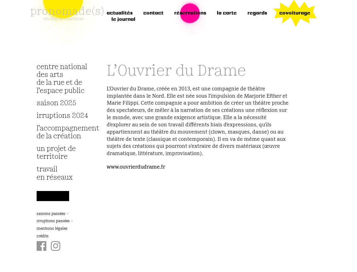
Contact (153, 13)
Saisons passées (53, 214)
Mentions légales (52, 229)
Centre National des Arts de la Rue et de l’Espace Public (62, 79)
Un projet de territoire (56, 153)
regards (257, 13)
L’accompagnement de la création (64, 132)
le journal (123, 19)
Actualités (120, 13)
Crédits (43, 236)
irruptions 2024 (62, 116)
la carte (227, 13)
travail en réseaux (55, 173)
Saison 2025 (56, 103)
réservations (190, 13)
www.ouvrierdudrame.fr (136, 167)
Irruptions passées (55, 221)
